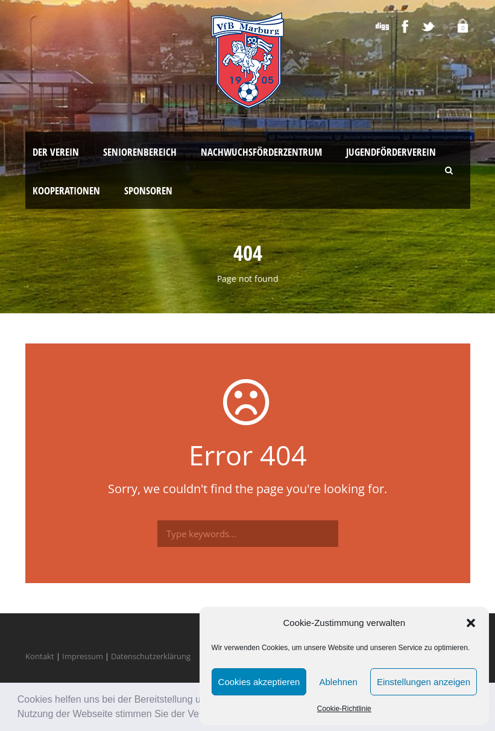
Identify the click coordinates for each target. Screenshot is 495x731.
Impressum (82, 656)
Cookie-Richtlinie (344, 708)
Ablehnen (338, 682)
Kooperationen (66, 190)
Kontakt (39, 656)
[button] (471, 623)
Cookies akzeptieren (259, 682)
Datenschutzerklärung (151, 656)
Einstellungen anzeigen (423, 682)
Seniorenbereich (140, 152)
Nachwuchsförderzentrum (261, 152)
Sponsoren (148, 190)
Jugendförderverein (391, 152)
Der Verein (56, 152)
